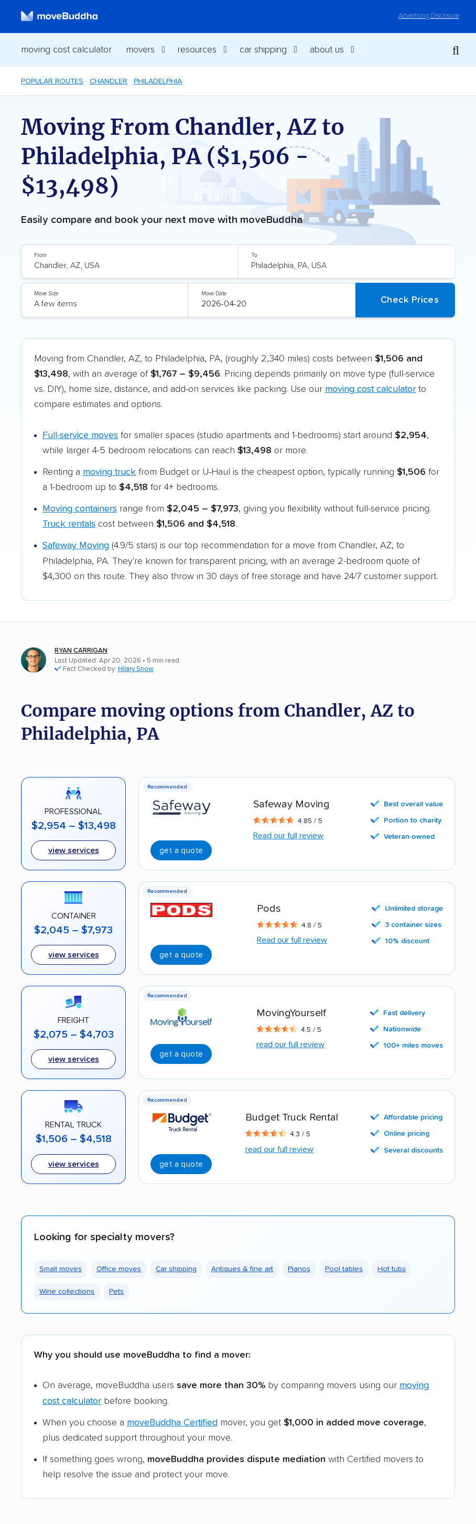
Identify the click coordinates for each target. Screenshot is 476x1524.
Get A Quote (181, 850)
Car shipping (176, 1269)
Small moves (60, 1269)
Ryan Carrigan (81, 650)
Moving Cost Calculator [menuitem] (66, 50)
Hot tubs (391, 1269)
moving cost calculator (370, 389)
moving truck (109, 472)
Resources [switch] (197, 50)
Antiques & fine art (242, 1269)
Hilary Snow (136, 669)
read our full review (290, 1044)
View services (73, 850)
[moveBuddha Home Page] (59, 16)
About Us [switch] (327, 50)
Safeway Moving (75, 545)
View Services (73, 1164)
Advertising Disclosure (428, 16)
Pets (116, 1291)
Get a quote (181, 1054)
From (40, 255)
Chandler (108, 81)
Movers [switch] (140, 50)
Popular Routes (52, 81)
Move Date (213, 293)
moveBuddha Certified (172, 1422)
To (254, 255)
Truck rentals (68, 524)
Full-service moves (80, 435)
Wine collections (66, 1291)
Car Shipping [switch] (263, 50)
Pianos (299, 1269)
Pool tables (344, 1269)
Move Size (46, 293)
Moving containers (79, 509)
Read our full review (288, 836)
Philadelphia (158, 81)
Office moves (118, 1269)
